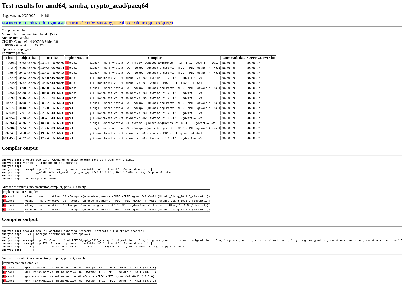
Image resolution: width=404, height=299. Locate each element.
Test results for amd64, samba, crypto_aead (95, 22)
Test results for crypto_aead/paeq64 (149, 22)
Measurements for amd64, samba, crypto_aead (33, 22)
